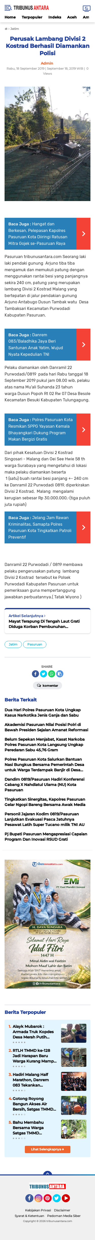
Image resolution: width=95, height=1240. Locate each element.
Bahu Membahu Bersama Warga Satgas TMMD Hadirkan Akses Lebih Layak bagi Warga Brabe (34, 1128)
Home (10, 17)
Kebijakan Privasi (38, 1210)
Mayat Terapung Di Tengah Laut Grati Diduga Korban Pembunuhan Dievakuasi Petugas (44, 624)
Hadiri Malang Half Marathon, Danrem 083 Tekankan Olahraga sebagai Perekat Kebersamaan (34, 1080)
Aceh (72, 17)
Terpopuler (32, 17)
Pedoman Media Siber (64, 1216)
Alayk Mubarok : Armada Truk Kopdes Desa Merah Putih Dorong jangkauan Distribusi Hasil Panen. (34, 1032)
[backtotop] (47, 1175)
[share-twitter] (43, 673)
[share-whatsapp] (51, 673)
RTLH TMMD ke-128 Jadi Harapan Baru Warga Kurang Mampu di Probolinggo (34, 1056)
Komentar (47, 685)
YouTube (69, 1200)
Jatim (13, 644)
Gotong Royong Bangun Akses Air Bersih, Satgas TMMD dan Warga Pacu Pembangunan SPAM (33, 1104)
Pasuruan (34, 644)
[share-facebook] (35, 673)
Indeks (54, 17)
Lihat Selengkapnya (47, 1149)
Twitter (59, 1200)
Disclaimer (62, 1210)
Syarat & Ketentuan (29, 1216)
